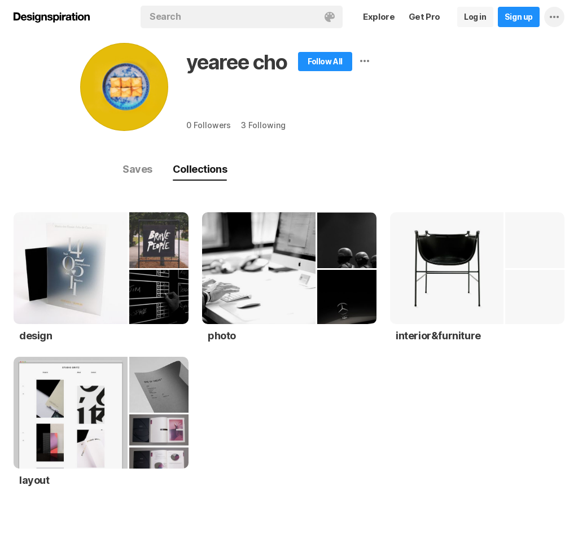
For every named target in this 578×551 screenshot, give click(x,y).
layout (34, 480)
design (35, 336)
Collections (200, 169)
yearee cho (236, 62)
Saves (137, 169)
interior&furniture (438, 336)
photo (222, 336)
